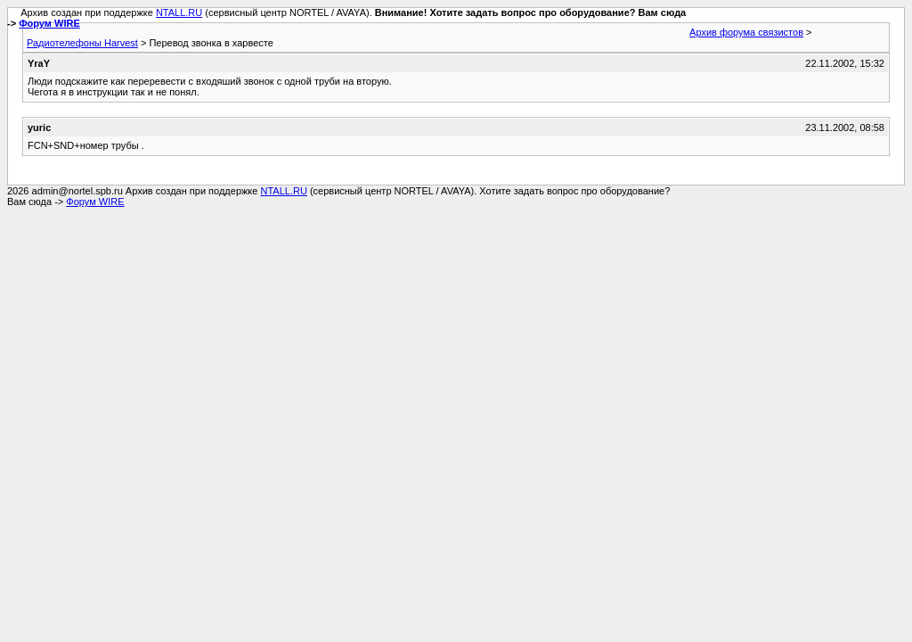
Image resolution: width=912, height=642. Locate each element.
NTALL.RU (179, 12)
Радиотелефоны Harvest (82, 42)
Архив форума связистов (746, 32)
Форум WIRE (49, 23)
